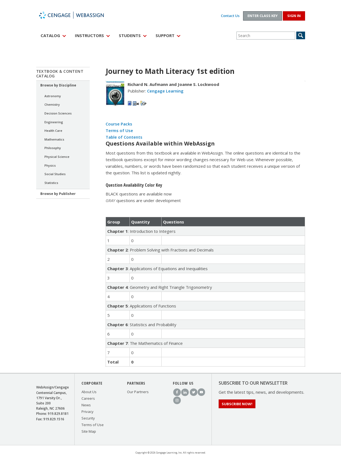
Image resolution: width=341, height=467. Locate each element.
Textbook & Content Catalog (60, 74)
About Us (89, 391)
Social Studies (55, 174)
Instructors (89, 35)
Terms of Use (119, 130)
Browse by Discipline (58, 85)
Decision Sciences (58, 113)
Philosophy (52, 148)
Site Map (88, 431)
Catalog (50, 35)
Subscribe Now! (237, 403)
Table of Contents (124, 137)
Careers (88, 398)
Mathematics (54, 139)
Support (165, 35)
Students (130, 35)
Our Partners (138, 391)
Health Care (53, 130)
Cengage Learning (165, 91)
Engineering (53, 122)
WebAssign (77, 15)
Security (88, 418)
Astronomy (52, 96)
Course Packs (119, 124)
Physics (50, 165)
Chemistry (52, 104)
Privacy (87, 411)
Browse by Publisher (58, 193)
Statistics (51, 183)
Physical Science (56, 157)
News (86, 404)
